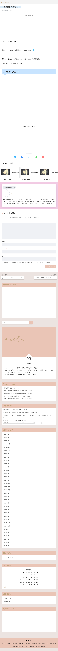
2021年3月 (7, 474)
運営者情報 (7, 604)
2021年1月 (7, 481)
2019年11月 (7, 528)
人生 (26, 647)
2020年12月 (7, 484)
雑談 (11, 162)
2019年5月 (7, 548)
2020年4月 (7, 511)
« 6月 (4, 590)
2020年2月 (7, 518)
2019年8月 (7, 538)
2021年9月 (7, 454)
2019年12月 (7, 525)
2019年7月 (7, 542)
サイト (4, 255)
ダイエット (34, 647)
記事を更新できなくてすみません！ (11, 409)
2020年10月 (7, 491)
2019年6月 (7, 545)
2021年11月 (7, 447)
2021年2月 (7, 477)
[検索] (31, 321)
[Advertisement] (29, 27)
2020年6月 (7, 504)
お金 (3, 647)
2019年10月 (7, 531)
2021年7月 (7, 460)
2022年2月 (7, 437)
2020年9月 (7, 494)
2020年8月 (7, 498)
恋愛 (16, 647)
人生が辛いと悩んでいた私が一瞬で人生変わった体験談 (16, 412)
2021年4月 (7, 471)
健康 (29, 647)
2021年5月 (7, 467)
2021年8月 (7, 457)
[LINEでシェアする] (36, 157)
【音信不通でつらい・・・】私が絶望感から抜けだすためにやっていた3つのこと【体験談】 (25, 415)
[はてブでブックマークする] (29, 157)
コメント (5, 221)
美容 (20, 647)
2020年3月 (7, 515)
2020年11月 (7, 487)
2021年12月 (7, 443)
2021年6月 (7, 464)
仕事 (13, 647)
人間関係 (8, 647)
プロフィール (7, 601)
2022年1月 (7, 440)
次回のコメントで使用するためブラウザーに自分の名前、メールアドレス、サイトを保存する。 (28, 262)
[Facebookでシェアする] (22, 157)
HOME (29, 644)
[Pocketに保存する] (42, 157)
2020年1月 (7, 521)
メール (4, 248)
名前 (3, 241)
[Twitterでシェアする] (15, 157)
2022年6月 (7, 433)
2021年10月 (7, 450)
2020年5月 (7, 508)
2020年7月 (7, 501)
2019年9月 (7, 535)
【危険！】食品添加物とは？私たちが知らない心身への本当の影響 (19, 422)
